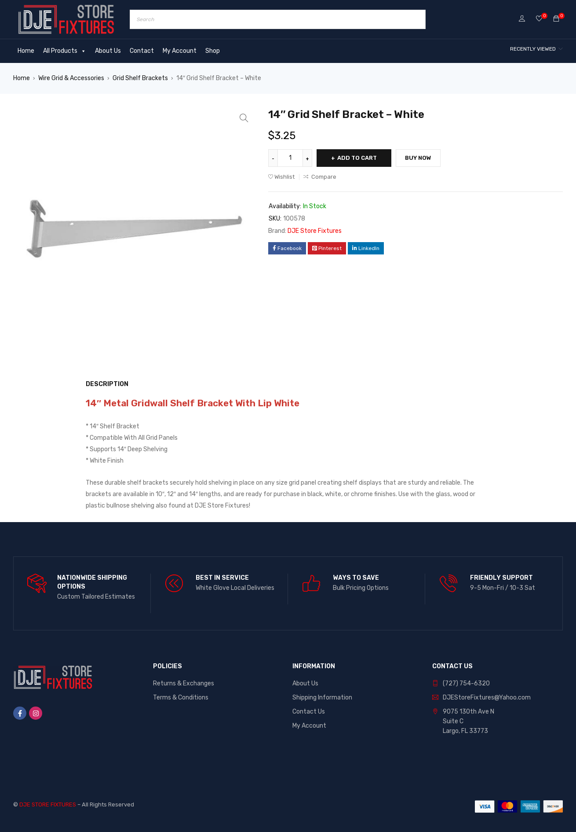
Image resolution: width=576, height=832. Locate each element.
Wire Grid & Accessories (71, 78)
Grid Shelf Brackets (140, 78)
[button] (244, 118)
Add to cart (357, 158)
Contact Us (308, 711)
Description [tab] (107, 384)
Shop (212, 51)
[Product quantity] (290, 158)
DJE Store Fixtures (315, 231)
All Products (64, 51)
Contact (142, 51)
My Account (180, 51)
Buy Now (418, 158)
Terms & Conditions (180, 697)
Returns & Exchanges (183, 683)
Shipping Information (322, 697)
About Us (108, 51)
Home (26, 51)
